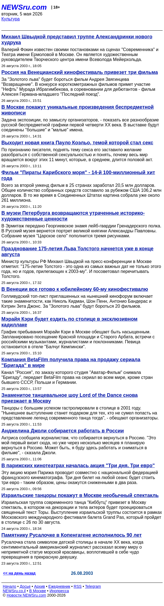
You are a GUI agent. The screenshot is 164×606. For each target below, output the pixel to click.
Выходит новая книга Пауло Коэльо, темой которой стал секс (77, 142)
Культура (10, 19)
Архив (39, 586)
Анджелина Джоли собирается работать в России (62, 431)
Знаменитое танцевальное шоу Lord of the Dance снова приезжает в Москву (69, 398)
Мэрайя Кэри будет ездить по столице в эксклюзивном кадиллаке (69, 322)
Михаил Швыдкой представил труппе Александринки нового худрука (76, 39)
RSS (78, 586)
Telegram (93, 586)
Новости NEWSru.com (26, 595)
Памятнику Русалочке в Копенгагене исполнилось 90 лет (71, 535)
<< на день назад (19, 573)
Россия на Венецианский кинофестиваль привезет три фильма (79, 72)
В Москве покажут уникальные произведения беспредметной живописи (77, 110)
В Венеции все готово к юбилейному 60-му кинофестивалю (74, 289)
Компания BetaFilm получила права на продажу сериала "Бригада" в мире (70, 362)
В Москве (37, 591)
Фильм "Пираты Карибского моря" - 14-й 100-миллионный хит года (78, 175)
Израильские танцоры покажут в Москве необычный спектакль (80, 495)
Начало (9, 586)
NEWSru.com (24, 7)
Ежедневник (59, 586)
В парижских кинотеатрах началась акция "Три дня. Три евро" (78, 465)
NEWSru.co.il (14, 591)
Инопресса (59, 591)
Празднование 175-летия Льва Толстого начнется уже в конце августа (77, 251)
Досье (25, 586)
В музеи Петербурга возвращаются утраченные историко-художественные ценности (73, 216)
